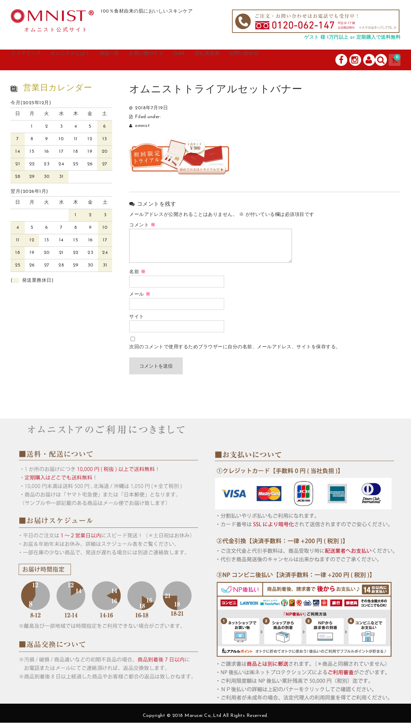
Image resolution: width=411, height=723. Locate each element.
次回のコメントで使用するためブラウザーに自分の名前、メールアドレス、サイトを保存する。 (235, 347)
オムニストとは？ (88, 60)
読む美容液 (256, 60)
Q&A (222, 60)
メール (140, 294)
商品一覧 (136, 60)
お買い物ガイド (182, 60)
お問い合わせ (302, 60)
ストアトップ (34, 60)
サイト (136, 317)
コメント (142, 225)
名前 (137, 272)
